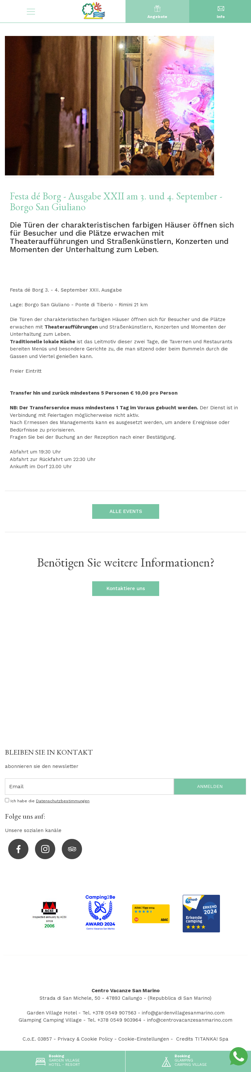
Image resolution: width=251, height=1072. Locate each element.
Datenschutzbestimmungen (63, 801)
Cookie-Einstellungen (143, 1039)
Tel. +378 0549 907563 (109, 1013)
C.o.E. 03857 (37, 1039)
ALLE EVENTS (125, 511)
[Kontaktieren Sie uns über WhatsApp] (238, 1056)
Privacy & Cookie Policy (85, 1039)
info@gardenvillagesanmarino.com (183, 1013)
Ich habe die (50, 801)
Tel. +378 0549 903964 (114, 1020)
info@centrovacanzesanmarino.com (189, 1020)
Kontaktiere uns (125, 588)
